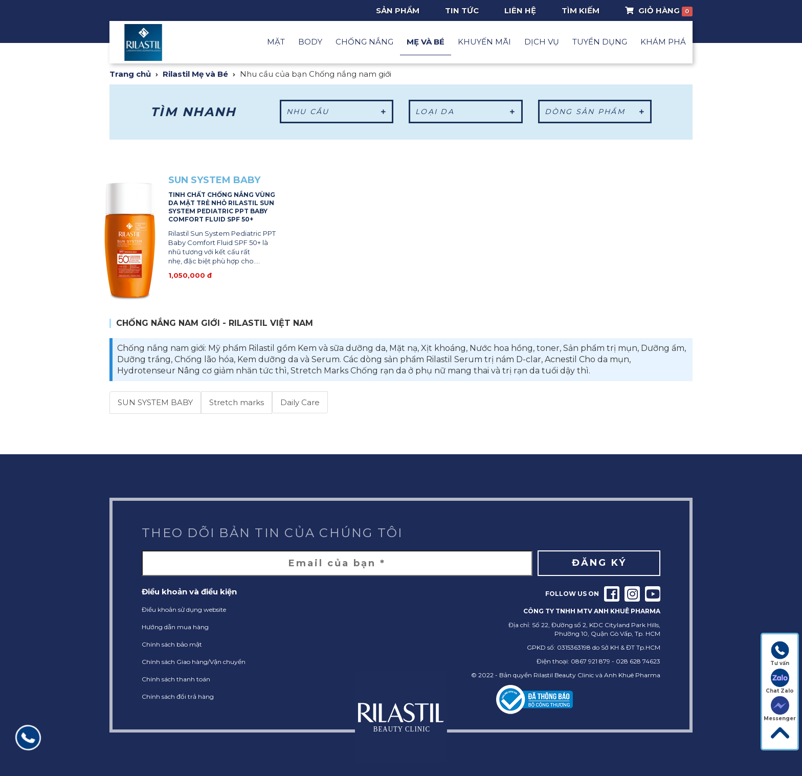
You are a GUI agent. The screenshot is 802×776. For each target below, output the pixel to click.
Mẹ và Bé (425, 42)
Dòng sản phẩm (595, 111)
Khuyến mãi (484, 42)
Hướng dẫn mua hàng (175, 627)
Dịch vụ (541, 42)
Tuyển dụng (599, 42)
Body (310, 42)
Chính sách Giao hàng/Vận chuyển (194, 662)
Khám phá (663, 42)
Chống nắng (364, 42)
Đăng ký (599, 562)
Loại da (465, 111)
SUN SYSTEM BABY (155, 402)
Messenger (780, 709)
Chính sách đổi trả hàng (178, 696)
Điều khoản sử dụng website (184, 609)
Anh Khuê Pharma (632, 675)
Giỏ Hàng (659, 11)
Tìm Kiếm (580, 10)
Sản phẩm (397, 10)
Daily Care (300, 402)
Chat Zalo (780, 681)
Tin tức (462, 10)
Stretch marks (236, 402)
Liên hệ (520, 10)
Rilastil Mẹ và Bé (195, 74)
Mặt (276, 42)
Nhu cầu (336, 111)
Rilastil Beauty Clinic (563, 675)
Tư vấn (779, 654)
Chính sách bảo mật (172, 644)
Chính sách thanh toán (176, 679)
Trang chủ (130, 74)
